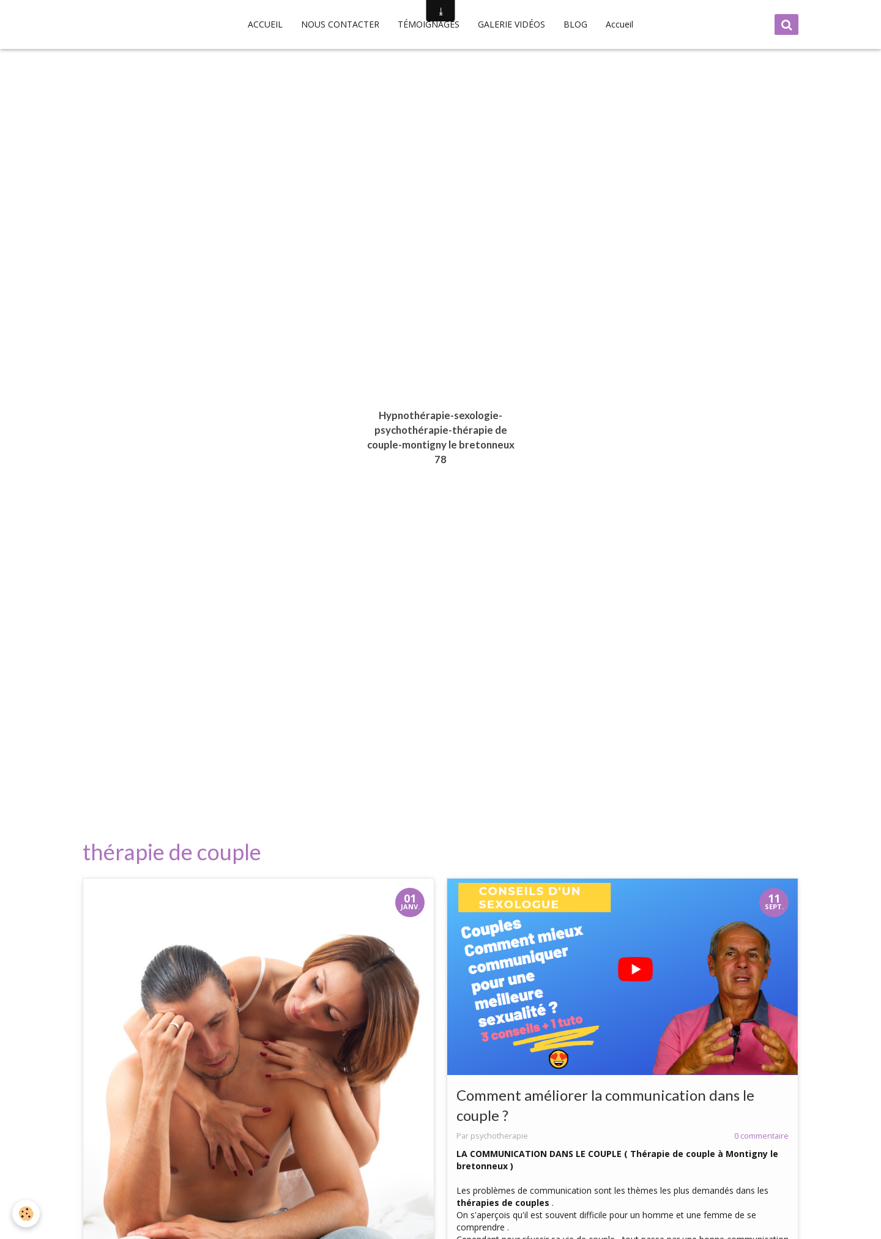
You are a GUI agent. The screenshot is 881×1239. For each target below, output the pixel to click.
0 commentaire (761, 1136)
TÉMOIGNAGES (428, 24)
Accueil (619, 24)
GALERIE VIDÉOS (511, 24)
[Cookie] (26, 1213)
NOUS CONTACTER (340, 24)
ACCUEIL (265, 24)
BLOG (575, 24)
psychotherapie (499, 1136)
